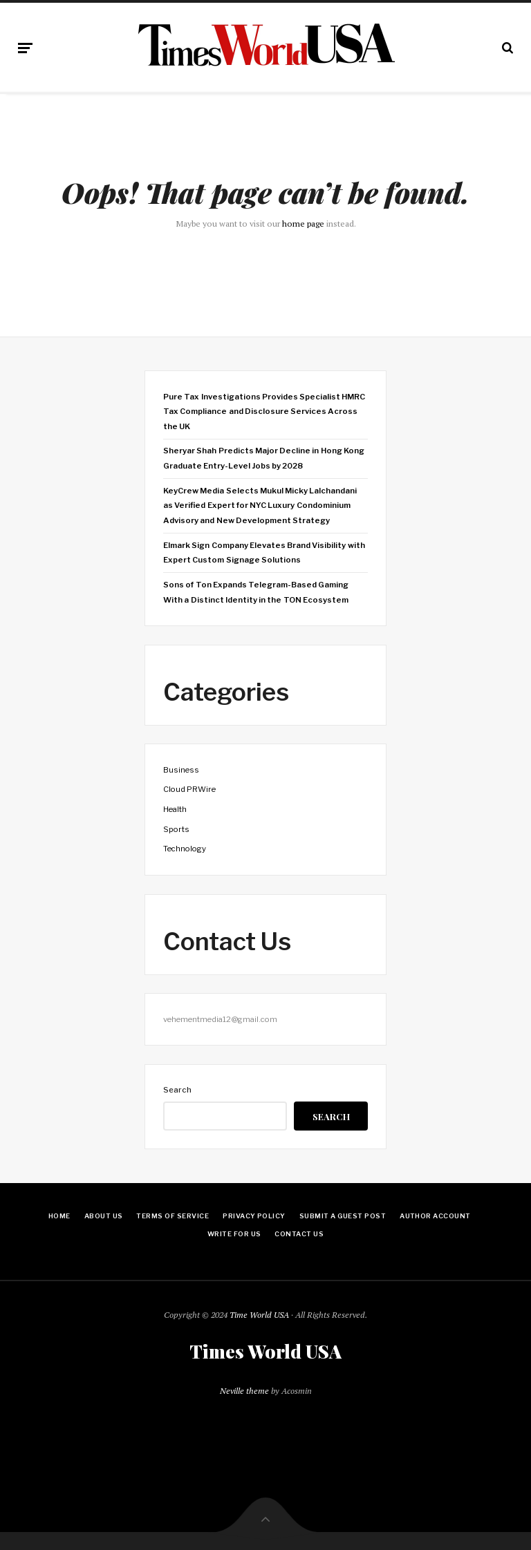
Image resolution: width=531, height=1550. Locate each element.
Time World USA (259, 1315)
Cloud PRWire (189, 789)
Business (181, 770)
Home (59, 1216)
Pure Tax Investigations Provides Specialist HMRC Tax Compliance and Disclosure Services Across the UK (264, 411)
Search (177, 1090)
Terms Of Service (172, 1216)
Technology (184, 848)
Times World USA (265, 1352)
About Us (103, 1216)
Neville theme (244, 1391)
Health (175, 809)
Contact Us (299, 1234)
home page (303, 223)
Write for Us (234, 1234)
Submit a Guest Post (342, 1216)
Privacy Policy (254, 1216)
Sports (176, 829)
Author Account (435, 1216)
